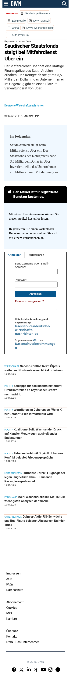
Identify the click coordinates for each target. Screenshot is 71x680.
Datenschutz (14, 590)
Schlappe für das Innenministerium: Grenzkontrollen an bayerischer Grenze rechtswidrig (33, 390)
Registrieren (36, 254)
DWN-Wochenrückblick (40, 27)
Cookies (11, 608)
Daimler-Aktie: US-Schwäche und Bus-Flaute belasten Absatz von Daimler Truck (34, 521)
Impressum (14, 573)
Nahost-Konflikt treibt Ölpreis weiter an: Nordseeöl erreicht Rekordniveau (33, 368)
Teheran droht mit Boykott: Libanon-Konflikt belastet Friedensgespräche (33, 455)
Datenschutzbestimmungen (35, 346)
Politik (8, 386)
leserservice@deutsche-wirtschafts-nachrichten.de (32, 330)
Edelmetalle (19, 20)
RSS (9, 613)
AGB (36, 340)
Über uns (12, 631)
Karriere (11, 619)
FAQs (9, 584)
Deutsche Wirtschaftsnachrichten (24, 105)
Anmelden (14, 254)
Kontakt (11, 636)
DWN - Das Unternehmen (23, 642)
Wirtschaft (11, 366)
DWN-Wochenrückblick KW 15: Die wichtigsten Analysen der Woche (34, 499)
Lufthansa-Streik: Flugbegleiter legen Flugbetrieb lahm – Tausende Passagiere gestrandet (34, 477)
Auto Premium (20, 35)
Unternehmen (13, 473)
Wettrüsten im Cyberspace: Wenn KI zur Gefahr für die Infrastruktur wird (33, 412)
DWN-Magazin (42, 20)
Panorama (10, 497)
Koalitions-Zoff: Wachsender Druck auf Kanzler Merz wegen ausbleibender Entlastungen (32, 434)
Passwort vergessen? (29, 301)
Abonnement (14, 602)
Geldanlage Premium (37, 13)
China (15, 27)
